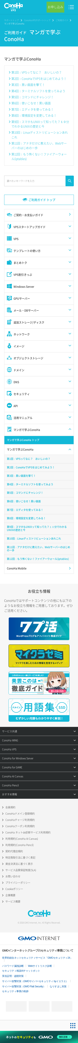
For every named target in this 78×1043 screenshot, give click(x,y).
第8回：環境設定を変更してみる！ (34, 115)
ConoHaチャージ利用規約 (20, 820)
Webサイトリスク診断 (40, 966)
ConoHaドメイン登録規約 (20, 813)
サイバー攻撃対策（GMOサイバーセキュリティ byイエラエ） (35, 981)
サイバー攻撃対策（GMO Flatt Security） (23, 986)
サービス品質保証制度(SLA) (20, 870)
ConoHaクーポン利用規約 (20, 826)
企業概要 (10, 895)
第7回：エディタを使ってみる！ (32, 109)
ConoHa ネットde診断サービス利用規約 (28, 832)
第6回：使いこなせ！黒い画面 (31, 103)
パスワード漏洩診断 (13, 966)
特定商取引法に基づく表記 (20, 857)
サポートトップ (11, 20)
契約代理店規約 (14, 851)
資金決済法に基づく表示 (19, 864)
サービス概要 (12, 901)
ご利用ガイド (62, 20)
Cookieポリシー (14, 889)
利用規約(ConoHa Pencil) (19, 845)
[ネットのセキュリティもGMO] (39, 1037)
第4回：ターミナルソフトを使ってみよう (38, 91)
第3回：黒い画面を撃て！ (28, 84)
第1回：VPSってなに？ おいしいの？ (36, 72)
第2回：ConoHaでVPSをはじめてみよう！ (39, 78)
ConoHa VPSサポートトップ (37, 20)
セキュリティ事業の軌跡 (15, 991)
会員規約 (10, 807)
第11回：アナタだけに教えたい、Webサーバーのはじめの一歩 (39, 145)
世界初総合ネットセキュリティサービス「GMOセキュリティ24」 (37, 957)
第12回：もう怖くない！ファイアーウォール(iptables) (39, 156)
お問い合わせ (12, 876)
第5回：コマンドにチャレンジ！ (32, 97)
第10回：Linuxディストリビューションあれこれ (39, 134)
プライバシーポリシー (17, 883)
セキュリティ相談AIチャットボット (21, 970)
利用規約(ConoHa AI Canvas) (21, 839)
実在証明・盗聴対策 (13, 976)
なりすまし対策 (58, 986)
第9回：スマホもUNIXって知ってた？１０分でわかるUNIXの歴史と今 (40, 124)
